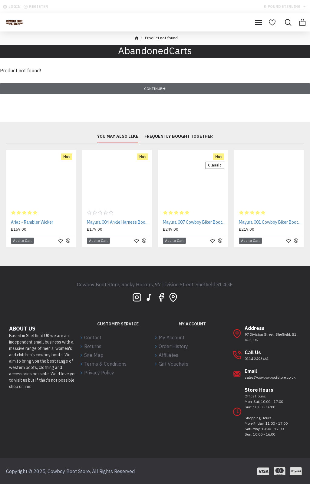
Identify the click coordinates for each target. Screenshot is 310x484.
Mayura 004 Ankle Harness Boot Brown (118, 222)
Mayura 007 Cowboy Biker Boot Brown (194, 222)
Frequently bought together (178, 136)
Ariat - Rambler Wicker (32, 222)
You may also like (117, 136)
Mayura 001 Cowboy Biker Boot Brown (270, 222)
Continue (153, 88)
